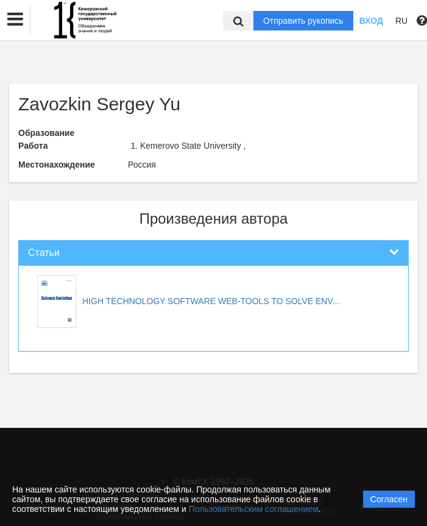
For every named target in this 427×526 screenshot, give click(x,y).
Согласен (389, 499)
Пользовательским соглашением (254, 509)
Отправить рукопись (303, 21)
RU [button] (401, 21)
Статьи (44, 252)
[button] (15, 19)
